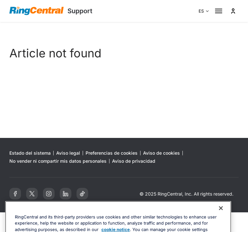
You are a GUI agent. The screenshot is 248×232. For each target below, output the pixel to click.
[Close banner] (221, 218)
